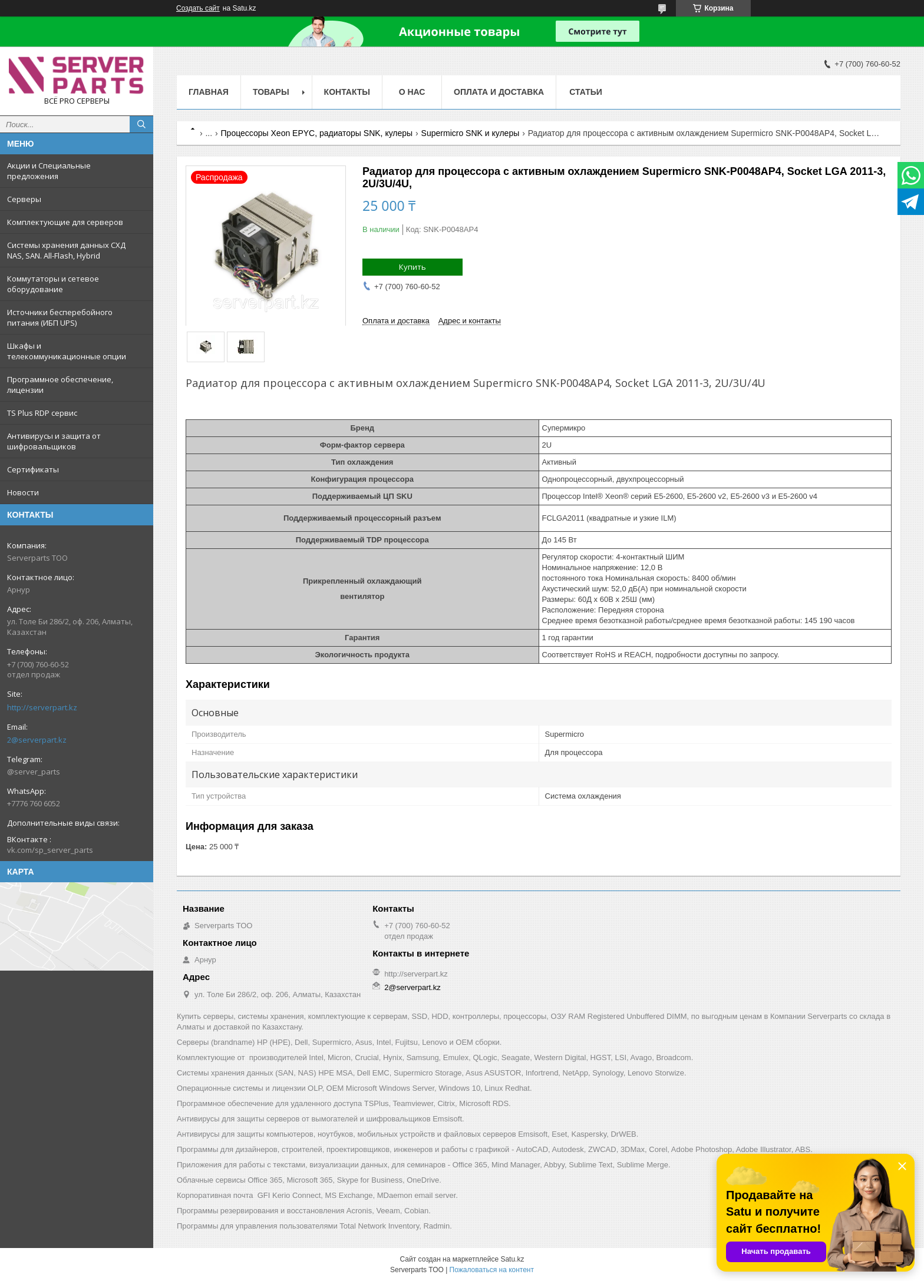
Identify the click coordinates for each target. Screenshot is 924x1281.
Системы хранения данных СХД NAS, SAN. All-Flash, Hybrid (66, 250)
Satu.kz (512, 1259)
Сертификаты (33, 469)
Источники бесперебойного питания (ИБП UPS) (60, 317)
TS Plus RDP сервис (42, 413)
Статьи (585, 92)
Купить (412, 267)
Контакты (347, 92)
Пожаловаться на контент (492, 1270)
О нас (412, 92)
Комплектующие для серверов (65, 222)
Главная (209, 92)
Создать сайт (198, 8)
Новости (23, 492)
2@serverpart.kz (37, 739)
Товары (271, 92)
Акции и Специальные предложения (49, 170)
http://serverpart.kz (42, 707)
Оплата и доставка (499, 92)
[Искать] (141, 124)
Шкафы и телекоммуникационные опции (66, 351)
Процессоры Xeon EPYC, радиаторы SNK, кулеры (317, 133)
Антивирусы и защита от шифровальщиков (54, 441)
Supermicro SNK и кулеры (470, 133)
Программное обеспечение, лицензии (60, 384)
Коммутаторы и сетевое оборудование (53, 283)
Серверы (24, 199)
